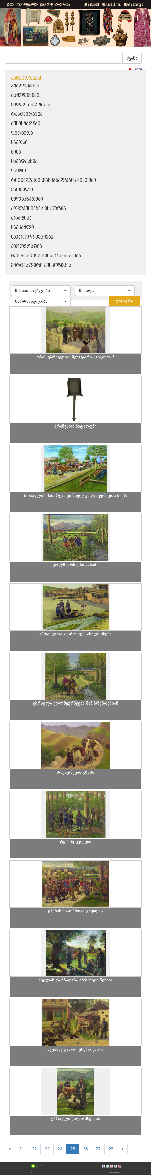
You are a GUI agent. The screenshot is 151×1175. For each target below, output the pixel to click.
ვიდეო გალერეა (30, 105)
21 (21, 1148)
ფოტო (18, 171)
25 (72, 1148)
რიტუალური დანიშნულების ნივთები (53, 180)
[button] (41, 290)
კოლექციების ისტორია (38, 208)
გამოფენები (25, 95)
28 (110, 1148)
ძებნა (132, 58)
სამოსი (19, 142)
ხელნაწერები (27, 199)
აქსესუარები (25, 123)
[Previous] (10, 1149)
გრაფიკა (21, 218)
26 (85, 1148)
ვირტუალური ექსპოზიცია (41, 265)
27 (98, 1148)
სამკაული (22, 227)
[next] (122, 1149)
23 (47, 1148)
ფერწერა (22, 133)
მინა (16, 152)
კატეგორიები (27, 78)
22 (34, 1148)
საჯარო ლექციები (32, 237)
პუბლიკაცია (25, 86)
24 (59, 1148)
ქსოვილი (22, 190)
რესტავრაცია (27, 114)
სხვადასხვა (24, 161)
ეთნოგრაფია (26, 246)
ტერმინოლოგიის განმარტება (46, 256)
